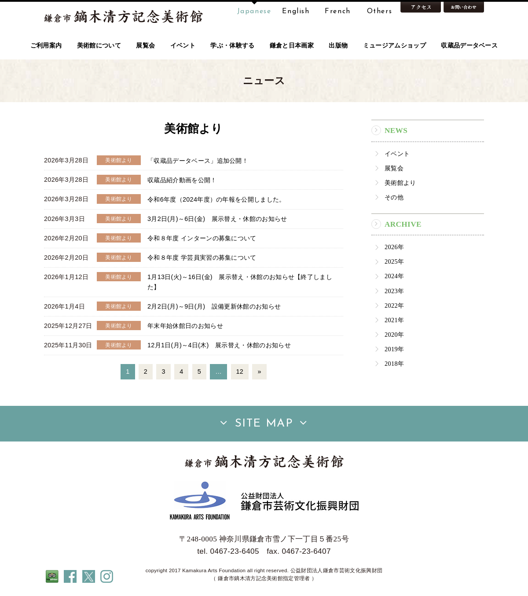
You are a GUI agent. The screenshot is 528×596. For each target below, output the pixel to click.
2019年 (394, 349)
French (338, 11)
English (295, 11)
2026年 (394, 246)
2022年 (394, 305)
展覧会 (394, 168)
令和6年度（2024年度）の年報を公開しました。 (216, 198)
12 (240, 371)
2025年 (394, 261)
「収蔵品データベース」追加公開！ (197, 160)
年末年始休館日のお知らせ (185, 325)
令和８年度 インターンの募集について (202, 238)
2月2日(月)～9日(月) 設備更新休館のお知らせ (214, 306)
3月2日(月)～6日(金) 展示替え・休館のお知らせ (217, 218)
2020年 (394, 334)
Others (379, 11)
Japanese (254, 11)
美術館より (400, 182)
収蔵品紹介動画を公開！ (182, 179)
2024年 (394, 276)
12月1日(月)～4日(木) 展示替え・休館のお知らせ (219, 345)
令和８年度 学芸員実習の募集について (202, 257)
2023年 (394, 290)
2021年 (394, 320)
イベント (397, 153)
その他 (394, 197)
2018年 (394, 363)
